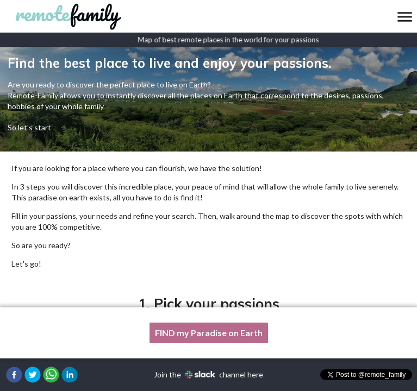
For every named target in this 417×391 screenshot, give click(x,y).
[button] (14, 375)
